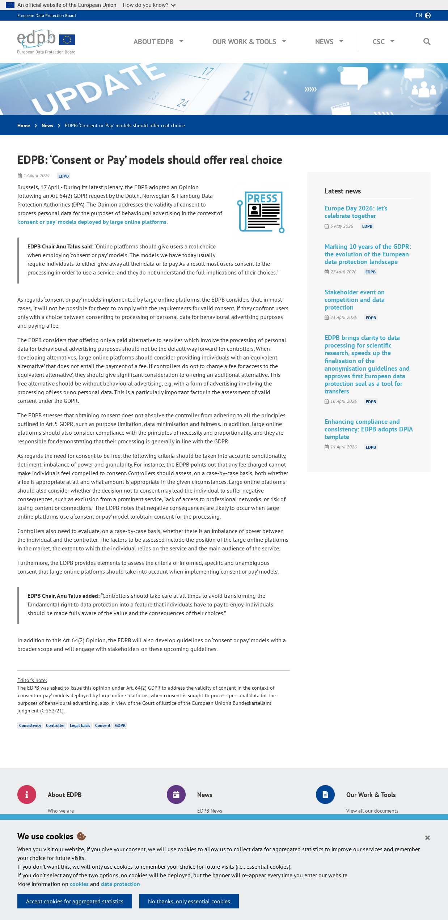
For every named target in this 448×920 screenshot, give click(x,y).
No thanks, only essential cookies (189, 901)
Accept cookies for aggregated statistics (74, 901)
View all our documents (372, 811)
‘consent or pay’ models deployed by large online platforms (91, 221)
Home (23, 125)
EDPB (64, 175)
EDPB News (209, 811)
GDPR (120, 725)
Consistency (30, 725)
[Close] (427, 837)
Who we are (61, 811)
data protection (120, 883)
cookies (79, 883)
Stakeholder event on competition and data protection (355, 299)
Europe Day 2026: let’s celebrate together (356, 212)
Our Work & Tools (244, 41)
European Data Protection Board (46, 15)
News (324, 41)
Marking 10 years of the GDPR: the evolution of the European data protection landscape (368, 254)
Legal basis (80, 725)
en (419, 15)
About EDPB (154, 41)
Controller (55, 725)
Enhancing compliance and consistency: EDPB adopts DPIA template (369, 429)
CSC (379, 41)
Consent (102, 725)
